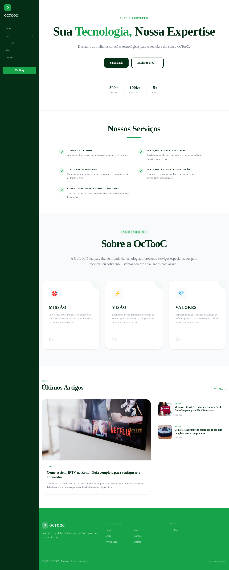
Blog (19, 36)
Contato (9, 57)
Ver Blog (19, 70)
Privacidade (111, 542)
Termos (137, 542)
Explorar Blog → (147, 62)
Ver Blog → (220, 389)
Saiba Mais (116, 62)
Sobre (8, 50)
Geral (12, 43)
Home (8, 28)
